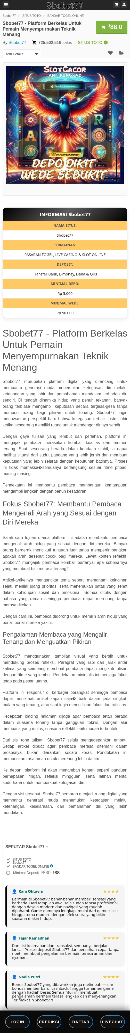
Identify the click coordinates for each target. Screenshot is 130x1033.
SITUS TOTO (31, 16)
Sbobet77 (9, 16)
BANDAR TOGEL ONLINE (65, 16)
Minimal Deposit (36, 872)
